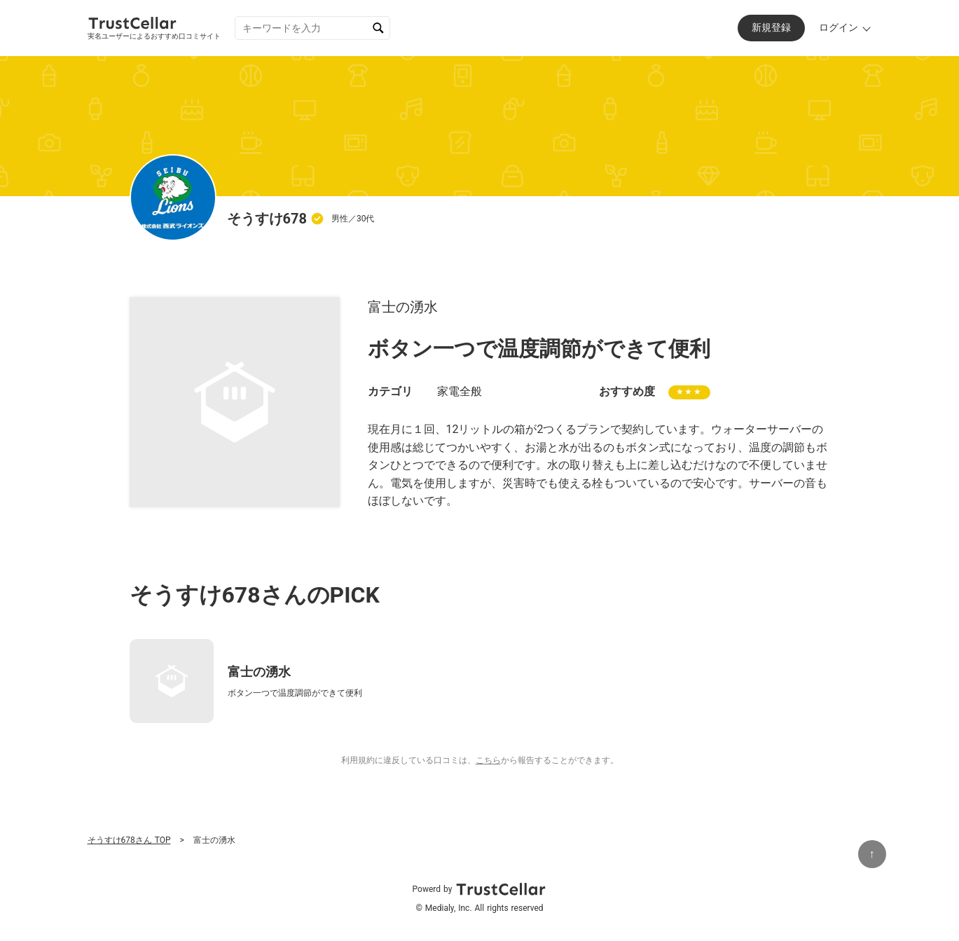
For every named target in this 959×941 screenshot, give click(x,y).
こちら (488, 760)
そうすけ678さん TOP (129, 840)
